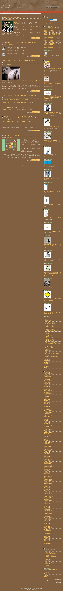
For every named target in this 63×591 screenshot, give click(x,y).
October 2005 (47, 533)
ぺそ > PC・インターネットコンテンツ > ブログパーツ (20, 99)
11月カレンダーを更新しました (50, 33)
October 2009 (47, 465)
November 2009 (47, 463)
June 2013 (46, 402)
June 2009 (46, 470)
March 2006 (46, 526)
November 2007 (47, 497)
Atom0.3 (46, 575)
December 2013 (47, 393)
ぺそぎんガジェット (49, 565)
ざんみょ (46, 17)
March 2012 (46, 423)
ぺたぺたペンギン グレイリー (51, 259)
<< (2, 12)
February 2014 (47, 390)
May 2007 (46, 506)
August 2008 (47, 485)
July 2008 (46, 486)
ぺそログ (6, 5)
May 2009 (46, 472)
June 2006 (46, 522)
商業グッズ (47, 350)
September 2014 (47, 380)
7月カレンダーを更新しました (50, 38)
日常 (45, 367)
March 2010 (46, 457)
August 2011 (47, 433)
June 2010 (46, 453)
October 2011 (47, 430)
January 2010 (47, 460)
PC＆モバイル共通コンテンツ (51, 347)
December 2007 (47, 496)
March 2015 (46, 372)
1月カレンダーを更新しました (50, 30)
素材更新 (11, 44)
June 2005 (46, 539)
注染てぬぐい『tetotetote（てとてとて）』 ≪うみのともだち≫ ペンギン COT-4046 (52, 274)
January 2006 (47, 529)
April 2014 (46, 388)
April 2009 (46, 473)
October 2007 (47, 499)
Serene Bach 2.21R (53, 569)
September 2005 (47, 534)
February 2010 (47, 459)
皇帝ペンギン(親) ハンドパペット (52, 287)
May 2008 (46, 489)
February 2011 (47, 442)
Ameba (47, 336)
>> (39, 12)
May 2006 (46, 523)
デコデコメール (49, 327)
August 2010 (47, 450)
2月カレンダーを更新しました (50, 28)
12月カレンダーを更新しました (50, 31)
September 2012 (47, 415)
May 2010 (46, 455)
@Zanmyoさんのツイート (52, 23)
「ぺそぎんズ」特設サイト (50, 556)
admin (45, 576)
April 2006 (46, 524)
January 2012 (47, 426)
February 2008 (47, 493)
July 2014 (46, 383)
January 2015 (47, 375)
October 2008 (47, 482)
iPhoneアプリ (49, 337)
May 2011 (46, 437)
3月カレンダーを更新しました (50, 44)
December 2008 (47, 479)
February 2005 (47, 544)
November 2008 (47, 480)
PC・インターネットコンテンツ (51, 343)
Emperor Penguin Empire (50, 553)
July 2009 (46, 469)
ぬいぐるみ (48, 352)
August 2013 (47, 399)
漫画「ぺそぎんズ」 (49, 320)
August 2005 (47, 536)
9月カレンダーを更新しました (50, 36)
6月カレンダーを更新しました (50, 40)
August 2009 (47, 467)
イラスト (46, 366)
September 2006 (47, 517)
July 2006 (46, 520)
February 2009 (47, 476)
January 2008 (47, 495)
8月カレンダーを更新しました (50, 37)
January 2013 (47, 409)
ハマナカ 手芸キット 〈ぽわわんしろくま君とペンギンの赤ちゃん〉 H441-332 (52, 97)
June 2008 (46, 487)
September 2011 (47, 432)
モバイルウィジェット (50, 342)
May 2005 (46, 540)
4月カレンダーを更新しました (50, 43)
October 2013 (47, 396)
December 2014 (47, 376)
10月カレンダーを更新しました (50, 34)
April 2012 (46, 422)
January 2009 (47, 477)
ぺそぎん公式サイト (49, 550)
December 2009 (47, 462)
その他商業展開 (48, 359)
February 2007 (47, 510)
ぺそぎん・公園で (20, 121)
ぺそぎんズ (47, 55)
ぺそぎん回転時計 (6, 108)
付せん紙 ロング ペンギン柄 (51, 191)
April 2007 (46, 507)
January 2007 (47, 512)
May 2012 (46, 420)
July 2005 (46, 537)
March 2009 (46, 475)
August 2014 (47, 382)
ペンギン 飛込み (48, 155)
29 (37, 12)
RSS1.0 (45, 573)
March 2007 (46, 509)
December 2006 (47, 513)
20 (26, 12)
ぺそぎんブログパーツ (8, 102)
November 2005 (47, 532)
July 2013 (46, 400)
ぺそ (10, 64)
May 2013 (46, 403)
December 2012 (47, 410)
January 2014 (47, 392)
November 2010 (47, 446)
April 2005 (46, 542)
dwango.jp (48, 335)
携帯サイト (16, 22)
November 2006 (47, 514)
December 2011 (47, 427)
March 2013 (46, 406)
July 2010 (46, 452)
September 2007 (47, 500)
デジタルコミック (49, 322)
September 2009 (47, 466)
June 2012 (46, 419)
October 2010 (47, 447)
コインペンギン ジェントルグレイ (52, 218)
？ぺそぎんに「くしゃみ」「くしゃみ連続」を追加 (19, 42)
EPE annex (47, 559)
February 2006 (47, 527)
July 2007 (46, 503)
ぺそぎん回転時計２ (21, 102)
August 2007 (47, 502)
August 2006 (47, 519)
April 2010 (46, 456)
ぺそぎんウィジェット (49, 563)
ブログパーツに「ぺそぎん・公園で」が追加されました (21, 117)
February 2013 (47, 407)
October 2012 (47, 413)
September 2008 (47, 483)
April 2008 (46, 490)
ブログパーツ (48, 345)
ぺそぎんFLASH (49, 326)
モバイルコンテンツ (49, 323)
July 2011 (46, 435)
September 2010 (47, 449)
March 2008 (46, 492)
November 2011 (47, 429)
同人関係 (46, 363)
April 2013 (46, 405)
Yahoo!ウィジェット (50, 346)
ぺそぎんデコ (48, 325)
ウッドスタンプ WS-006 (50, 231)
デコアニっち (48, 333)
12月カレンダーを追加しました (13, 17)
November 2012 (47, 412)
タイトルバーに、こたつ (11, 135)
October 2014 (47, 379)
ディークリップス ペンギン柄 (51, 165)
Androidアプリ (49, 339)
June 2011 (46, 436)
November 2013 (47, 395)
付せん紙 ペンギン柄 (49, 178)
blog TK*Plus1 (52, 570)
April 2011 (46, 439)
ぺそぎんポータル (48, 552)
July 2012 (46, 417)
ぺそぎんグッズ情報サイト (50, 555)
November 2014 (47, 378)
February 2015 (47, 373)
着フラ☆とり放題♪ (50, 329)
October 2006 (47, 516)
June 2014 (46, 385)
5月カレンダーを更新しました (50, 41)
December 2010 (47, 445)
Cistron (46, 557)
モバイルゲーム (49, 340)
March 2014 (46, 389)
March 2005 (46, 543)
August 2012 (47, 416)
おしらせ (10, 137)
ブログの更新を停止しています (50, 27)
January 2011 (47, 443)
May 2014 (46, 386)
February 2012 (47, 425)
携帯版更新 (11, 19)
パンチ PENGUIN (48, 204)
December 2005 (47, 530)
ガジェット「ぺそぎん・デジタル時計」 (27, 81)
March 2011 (46, 440)
